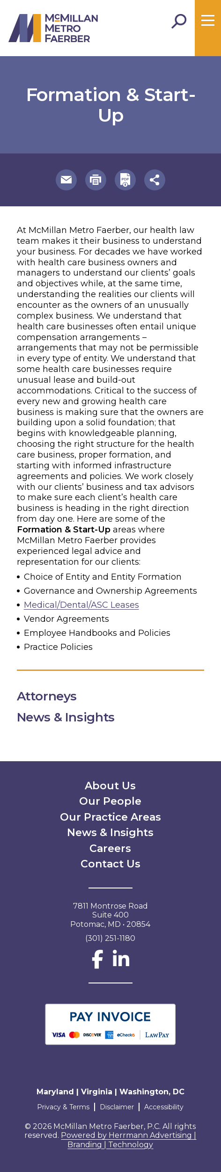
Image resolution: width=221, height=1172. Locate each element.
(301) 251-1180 (110, 938)
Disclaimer (117, 1107)
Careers (110, 848)
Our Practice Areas (110, 817)
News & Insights (110, 832)
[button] (66, 179)
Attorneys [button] (55, 696)
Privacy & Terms (63, 1107)
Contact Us (110, 864)
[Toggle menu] (208, 20)
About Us (110, 785)
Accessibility (164, 1107)
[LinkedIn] (121, 963)
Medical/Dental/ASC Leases (81, 605)
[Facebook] (97, 963)
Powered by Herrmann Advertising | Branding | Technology (128, 1140)
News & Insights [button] (73, 717)
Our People (110, 801)
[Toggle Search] (178, 21)
